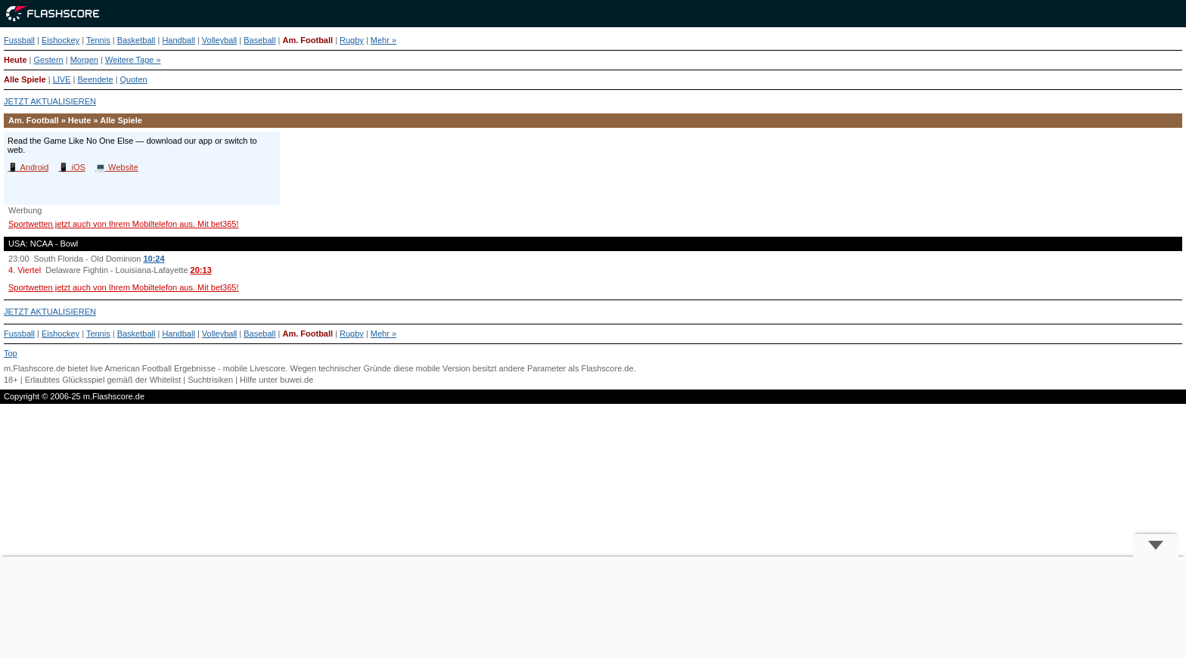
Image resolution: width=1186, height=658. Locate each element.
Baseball (259, 40)
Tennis (98, 40)
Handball (178, 40)
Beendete (95, 79)
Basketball (136, 40)
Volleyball (219, 40)
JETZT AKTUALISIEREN (50, 101)
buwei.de (296, 379)
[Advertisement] (593, 607)
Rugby (352, 40)
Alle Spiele (25, 79)
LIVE (62, 79)
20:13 (201, 270)
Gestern (49, 59)
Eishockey (60, 40)
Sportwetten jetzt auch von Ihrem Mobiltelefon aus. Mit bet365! (123, 223)
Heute (15, 59)
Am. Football (307, 40)
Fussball (19, 40)
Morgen (84, 59)
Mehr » (383, 40)
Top (10, 353)
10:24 (153, 258)
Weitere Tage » (133, 59)
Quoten (133, 79)
